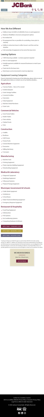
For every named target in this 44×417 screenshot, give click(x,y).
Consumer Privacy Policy (33, 399)
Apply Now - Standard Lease (12, 226)
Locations (23, 397)
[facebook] (19, 413)
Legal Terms (14, 402)
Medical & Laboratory (10, 172)
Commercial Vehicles (10, 110)
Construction (6, 129)
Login (4, 10)
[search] (38, 10)
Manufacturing (7, 156)
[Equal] (25, 409)
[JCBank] (22, 5)
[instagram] (25, 413)
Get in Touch (22, 261)
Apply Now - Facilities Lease (11, 235)
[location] (32, 10)
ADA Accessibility (8, 399)
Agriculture (6, 83)
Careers (28, 397)
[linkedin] (22, 413)
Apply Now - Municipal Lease (12, 231)
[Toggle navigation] (41, 9)
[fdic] (20, 409)
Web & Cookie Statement (26, 402)
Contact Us (16, 397)
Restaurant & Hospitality (11, 206)
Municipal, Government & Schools (15, 188)
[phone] (35, 10)
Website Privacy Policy (20, 399)
